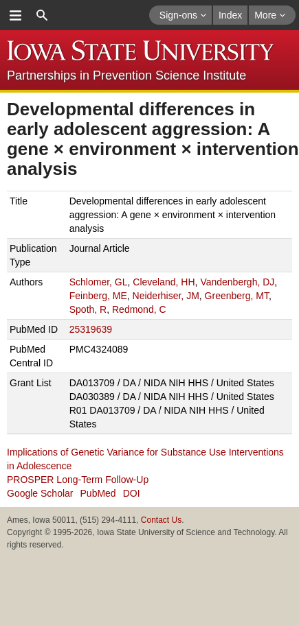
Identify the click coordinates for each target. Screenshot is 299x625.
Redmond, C (139, 309)
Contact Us (161, 520)
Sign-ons (182, 15)
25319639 (90, 329)
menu (15, 15)
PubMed (98, 493)
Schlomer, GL (98, 281)
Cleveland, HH (164, 281)
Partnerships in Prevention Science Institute (126, 75)
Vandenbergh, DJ (237, 281)
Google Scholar (40, 493)
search (42, 15)
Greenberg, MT (237, 295)
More (269, 15)
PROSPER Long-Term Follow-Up (77, 479)
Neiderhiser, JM (166, 295)
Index (230, 15)
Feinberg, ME (98, 295)
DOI (131, 493)
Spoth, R (88, 309)
